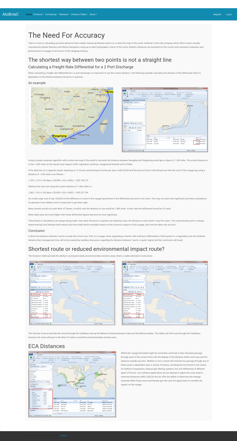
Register (217, 14)
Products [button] (37, 14)
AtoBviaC (10, 14)
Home (29, 14)
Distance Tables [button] (78, 14)
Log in (229, 14)
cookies (64, 435)
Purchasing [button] (50, 14)
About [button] (92, 14)
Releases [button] (63, 14)
